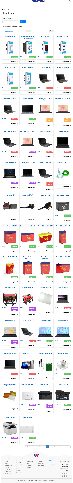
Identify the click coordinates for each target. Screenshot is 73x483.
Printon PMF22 (45, 384)
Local (28, 463)
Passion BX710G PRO (28, 162)
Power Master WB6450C (45, 257)
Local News (40, 461)
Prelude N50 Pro (63, 320)
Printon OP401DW (28, 384)
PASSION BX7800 (45, 162)
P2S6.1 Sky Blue (10, 67)
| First (28, 447)
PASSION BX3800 (10, 131)
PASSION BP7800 (10, 98)
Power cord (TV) (45, 195)
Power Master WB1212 (63, 195)
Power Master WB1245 (10, 226)
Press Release (41, 465)
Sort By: (28, 31)
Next (62, 447)
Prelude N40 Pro (10, 320)
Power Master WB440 (63, 226)
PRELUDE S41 (27, 353)
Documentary (52, 467)
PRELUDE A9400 (63, 288)
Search (7, 9)
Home (6, 461)
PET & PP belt (63, 162)
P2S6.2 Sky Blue (27, 67)
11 (51, 447)
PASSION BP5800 (63, 67)
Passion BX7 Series (10, 162)
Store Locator (19, 467)
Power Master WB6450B (27, 257)
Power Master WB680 (63, 257)
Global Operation (9, 469)
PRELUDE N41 (27, 320)
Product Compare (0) (9, 31)
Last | (67, 447)
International (30, 461)
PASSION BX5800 (45, 131)
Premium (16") (63, 353)
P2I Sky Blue (45, 36)
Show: (51, 31)
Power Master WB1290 (45, 226)
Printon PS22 (27, 417)
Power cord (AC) (27, 195)
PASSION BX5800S (63, 131)
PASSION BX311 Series (62, 98)
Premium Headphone (45, 353)
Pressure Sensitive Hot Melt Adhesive (10, 385)
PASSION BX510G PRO (27, 131)
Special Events (52, 465)
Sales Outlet (19, 465)
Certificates (8, 471)
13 (57, 447)
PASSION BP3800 (45, 67)
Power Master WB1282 (27, 226)
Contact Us (18, 463)
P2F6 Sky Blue (10, 36)
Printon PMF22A (63, 384)
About (6, 463)
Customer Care (19, 469)
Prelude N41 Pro (45, 320)
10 (48, 447)
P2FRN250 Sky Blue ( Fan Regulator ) (28, 37)
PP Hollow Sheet (45, 288)
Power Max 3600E (28, 288)
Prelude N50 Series (10, 353)
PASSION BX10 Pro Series (45, 99)
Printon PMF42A (10, 417)
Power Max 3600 (10, 288)
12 (54, 447)
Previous (34, 447)
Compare (14, 62)
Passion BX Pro (28, 98)
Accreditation (8, 473)
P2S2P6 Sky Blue (62, 36)
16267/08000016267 (64, 461)
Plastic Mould (10, 195)
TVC (49, 463)
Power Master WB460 (10, 257)
